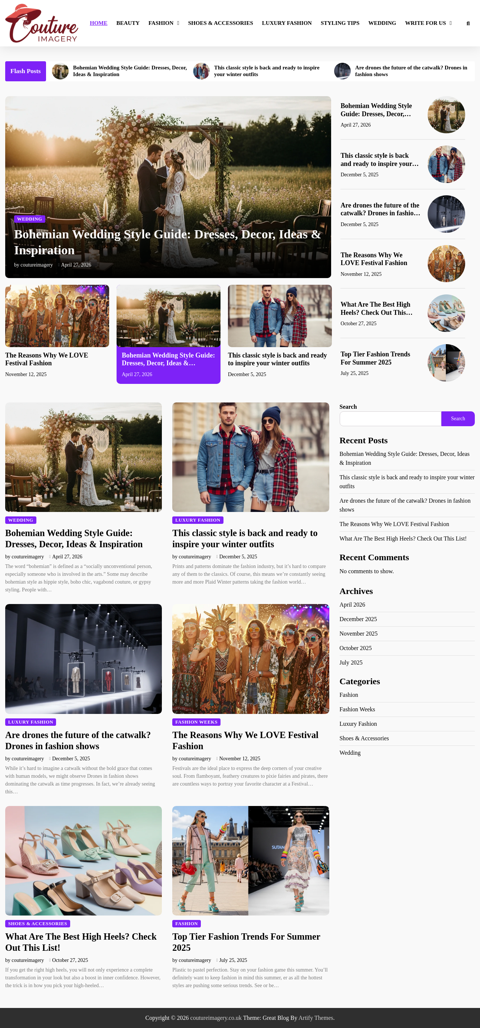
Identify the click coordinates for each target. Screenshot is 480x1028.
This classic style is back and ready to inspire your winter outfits (267, 71)
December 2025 (359, 619)
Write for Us (425, 23)
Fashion (160, 23)
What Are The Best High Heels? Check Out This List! (375, 309)
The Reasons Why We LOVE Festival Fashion (374, 259)
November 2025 (359, 633)
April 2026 (353, 604)
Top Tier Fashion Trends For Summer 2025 (375, 358)
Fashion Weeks (196, 722)
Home (99, 23)
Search (348, 407)
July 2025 (351, 662)
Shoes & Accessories (220, 23)
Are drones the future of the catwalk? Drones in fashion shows (411, 71)
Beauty (128, 23)
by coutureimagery (33, 265)
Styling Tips (340, 23)
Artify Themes (315, 1018)
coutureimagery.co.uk (216, 1018)
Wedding (382, 23)
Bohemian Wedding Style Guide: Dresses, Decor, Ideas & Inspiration (130, 71)
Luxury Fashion (287, 23)
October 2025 (356, 648)
